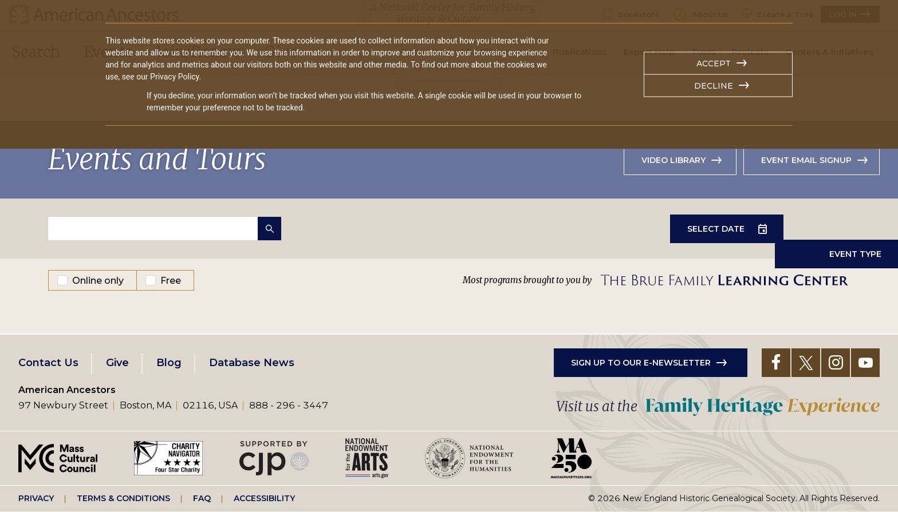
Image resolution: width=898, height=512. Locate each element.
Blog (169, 362)
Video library (673, 160)
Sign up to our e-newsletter (641, 363)
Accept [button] (713, 63)
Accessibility (264, 498)
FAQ (202, 498)
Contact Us (48, 362)
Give (117, 362)
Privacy (36, 498)
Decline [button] (713, 86)
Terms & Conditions (123, 498)
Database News (251, 362)
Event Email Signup (806, 160)
